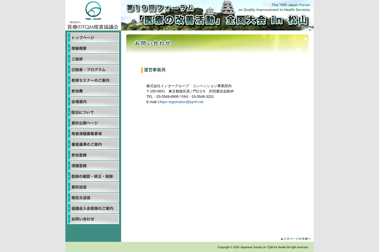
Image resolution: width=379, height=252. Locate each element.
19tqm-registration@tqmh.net (181, 102)
